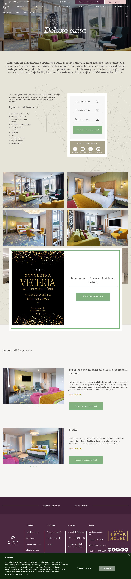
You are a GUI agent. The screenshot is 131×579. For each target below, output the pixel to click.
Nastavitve (84, 568)
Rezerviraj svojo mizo (93, 296)
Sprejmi (106, 568)
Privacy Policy (22, 574)
